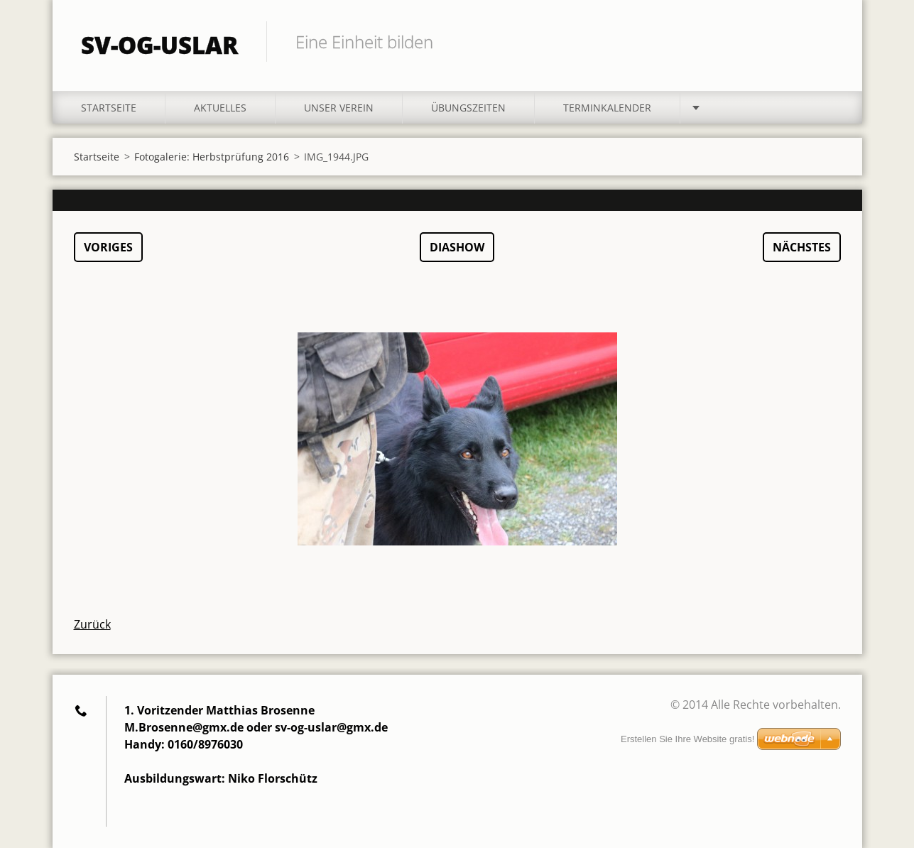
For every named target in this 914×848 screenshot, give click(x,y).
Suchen (825, 41)
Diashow (457, 247)
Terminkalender (607, 107)
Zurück (92, 624)
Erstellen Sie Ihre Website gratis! (687, 739)
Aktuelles (220, 107)
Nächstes (802, 247)
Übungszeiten (468, 107)
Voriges (108, 247)
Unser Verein (339, 107)
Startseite (108, 107)
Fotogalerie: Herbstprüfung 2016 (211, 156)
